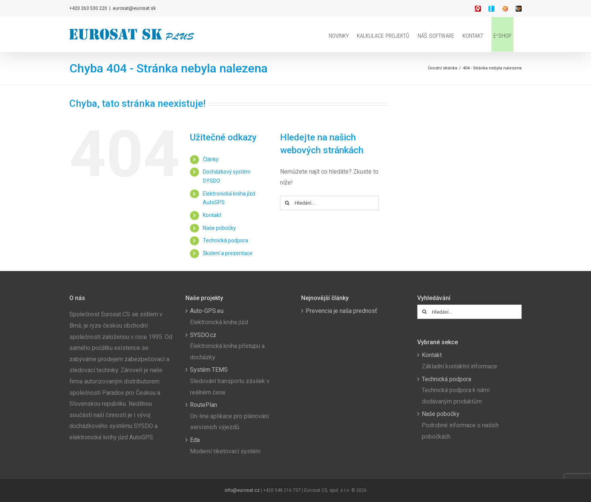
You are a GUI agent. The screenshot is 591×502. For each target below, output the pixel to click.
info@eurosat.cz (242, 490)
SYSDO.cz (203, 335)
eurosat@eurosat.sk (134, 8)
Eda (195, 439)
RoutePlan (203, 404)
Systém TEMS (209, 369)
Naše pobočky (219, 228)
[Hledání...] (329, 203)
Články (211, 159)
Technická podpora (225, 240)
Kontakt (212, 215)
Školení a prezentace (228, 253)
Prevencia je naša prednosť (341, 310)
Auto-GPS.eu (207, 310)
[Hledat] (287, 203)
